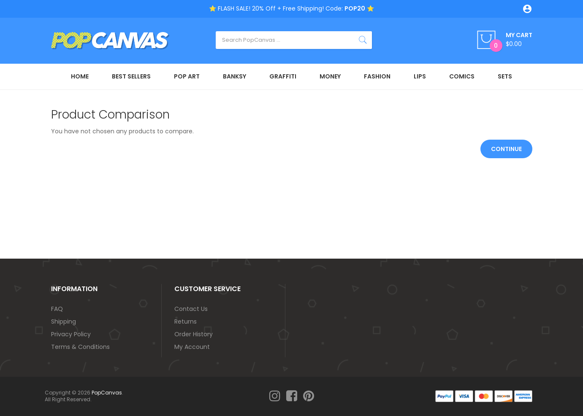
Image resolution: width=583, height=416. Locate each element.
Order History (193, 334)
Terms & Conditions (80, 347)
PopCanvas (107, 392)
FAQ (57, 309)
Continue (506, 149)
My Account (192, 347)
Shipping (63, 321)
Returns (185, 321)
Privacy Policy (71, 334)
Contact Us (191, 309)
